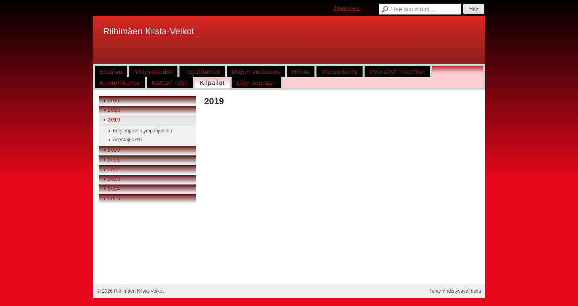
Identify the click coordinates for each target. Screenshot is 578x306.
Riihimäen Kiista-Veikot (148, 31)
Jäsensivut (346, 8)
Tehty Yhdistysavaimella (455, 291)
